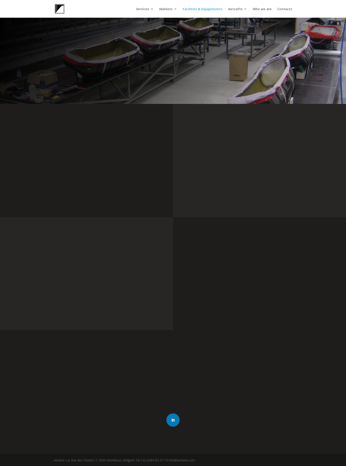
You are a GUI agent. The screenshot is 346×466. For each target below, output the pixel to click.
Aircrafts (235, 9)
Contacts (284, 9)
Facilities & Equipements (202, 9)
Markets (166, 9)
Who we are (262, 9)
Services (142, 9)
